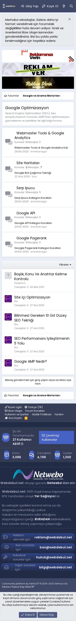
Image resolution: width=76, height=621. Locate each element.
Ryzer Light (13, 407)
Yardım (59, 414)
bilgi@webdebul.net (55, 567)
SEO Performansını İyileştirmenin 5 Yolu (42, 341)
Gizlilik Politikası (42, 414)
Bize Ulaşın (15, 411)
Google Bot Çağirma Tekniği (32, 173)
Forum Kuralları (35, 411)
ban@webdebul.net (56, 547)
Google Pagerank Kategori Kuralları (37, 248)
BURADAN (42, 519)
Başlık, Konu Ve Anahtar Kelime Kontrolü (40, 276)
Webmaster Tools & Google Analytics (39, 135)
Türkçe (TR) (34, 407)
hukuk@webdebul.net (54, 557)
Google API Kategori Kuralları (33, 223)
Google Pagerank (31, 238)
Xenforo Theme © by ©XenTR (18, 586)
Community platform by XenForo (35, 583)
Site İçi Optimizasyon (32, 297)
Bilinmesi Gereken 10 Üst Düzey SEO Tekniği (40, 318)
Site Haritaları (28, 163)
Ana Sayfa (13, 418)
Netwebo (54, 483)
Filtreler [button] (64, 265)
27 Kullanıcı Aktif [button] (22, 441)
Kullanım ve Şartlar (17, 414)
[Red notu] (69, 20)
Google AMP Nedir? (30, 361)
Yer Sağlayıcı (45, 496)
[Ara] (71, 6)
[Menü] (3, 6)
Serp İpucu (25, 188)
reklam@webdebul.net (53, 537)
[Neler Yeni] (63, 6)
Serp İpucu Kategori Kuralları (33, 198)
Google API (25, 213)
